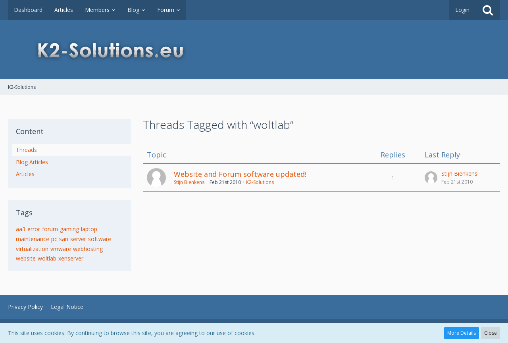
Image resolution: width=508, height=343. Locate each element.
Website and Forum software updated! (240, 174)
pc (54, 239)
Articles (25, 174)
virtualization (32, 249)
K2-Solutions (260, 182)
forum (50, 229)
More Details (461, 333)
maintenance (32, 239)
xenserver (70, 258)
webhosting (88, 249)
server (78, 239)
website (26, 258)
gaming (69, 229)
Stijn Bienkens (189, 182)
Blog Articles (32, 162)
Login (462, 9)
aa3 (20, 229)
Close (490, 333)
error (33, 229)
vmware (60, 249)
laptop (89, 229)
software (99, 239)
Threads (26, 149)
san (63, 239)
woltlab (47, 258)
